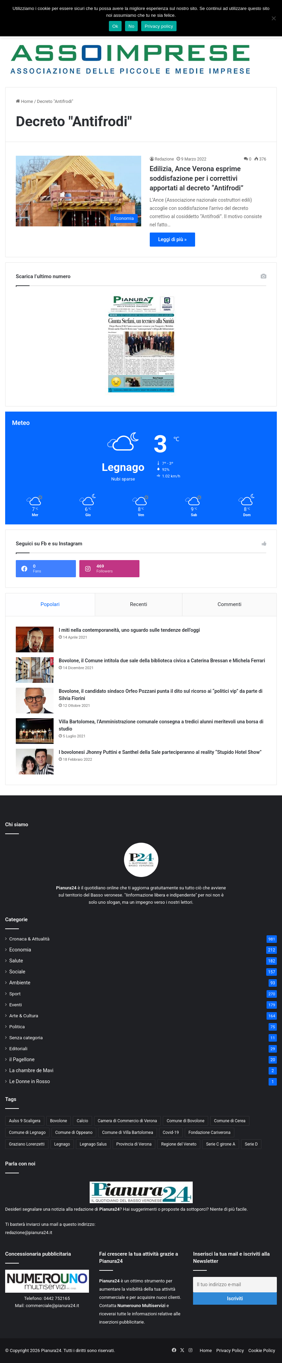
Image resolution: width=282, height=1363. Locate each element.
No (131, 26)
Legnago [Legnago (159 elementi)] (62, 1144)
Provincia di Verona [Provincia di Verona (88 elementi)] (134, 1144)
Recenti (138, 604)
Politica (17, 1026)
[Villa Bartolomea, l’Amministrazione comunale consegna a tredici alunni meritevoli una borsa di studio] (35, 731)
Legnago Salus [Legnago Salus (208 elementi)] (93, 1144)
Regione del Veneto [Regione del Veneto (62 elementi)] (178, 1144)
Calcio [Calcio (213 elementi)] (82, 1120)
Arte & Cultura (23, 1015)
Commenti (229, 604)
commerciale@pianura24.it (52, 1305)
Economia (20, 949)
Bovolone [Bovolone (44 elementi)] (58, 1120)
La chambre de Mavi (31, 1070)
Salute (16, 960)
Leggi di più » (172, 239)
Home (24, 101)
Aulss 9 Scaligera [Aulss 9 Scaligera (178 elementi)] (25, 1120)
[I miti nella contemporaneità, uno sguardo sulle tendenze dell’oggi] (35, 639)
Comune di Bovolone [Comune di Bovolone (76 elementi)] (185, 1120)
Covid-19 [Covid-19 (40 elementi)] (171, 1132)
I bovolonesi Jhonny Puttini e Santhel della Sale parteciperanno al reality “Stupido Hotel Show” (160, 752)
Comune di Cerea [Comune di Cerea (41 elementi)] (229, 1120)
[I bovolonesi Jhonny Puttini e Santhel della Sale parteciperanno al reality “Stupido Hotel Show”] (35, 761)
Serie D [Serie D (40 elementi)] (251, 1144)
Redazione (164, 159)
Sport (15, 993)
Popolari (50, 604)
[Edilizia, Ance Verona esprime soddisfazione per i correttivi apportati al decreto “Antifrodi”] (78, 191)
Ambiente (19, 982)
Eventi (15, 1004)
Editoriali (18, 1048)
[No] (273, 18)
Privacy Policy (230, 1350)
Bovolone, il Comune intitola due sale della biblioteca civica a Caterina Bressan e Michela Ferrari (162, 660)
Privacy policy (159, 26)
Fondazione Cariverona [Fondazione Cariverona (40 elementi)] (209, 1132)
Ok (115, 26)
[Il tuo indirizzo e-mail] (235, 1284)
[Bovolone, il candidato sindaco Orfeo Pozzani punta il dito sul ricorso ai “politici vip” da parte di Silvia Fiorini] (35, 700)
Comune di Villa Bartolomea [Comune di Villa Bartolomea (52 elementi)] (127, 1132)
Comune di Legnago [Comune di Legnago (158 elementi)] (27, 1132)
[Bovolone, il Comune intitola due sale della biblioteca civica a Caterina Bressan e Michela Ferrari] (35, 670)
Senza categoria (26, 1037)
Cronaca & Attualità (29, 938)
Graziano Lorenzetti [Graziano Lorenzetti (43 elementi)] (27, 1144)
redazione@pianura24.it (28, 1232)
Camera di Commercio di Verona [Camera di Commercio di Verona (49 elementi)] (127, 1120)
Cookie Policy (261, 1350)
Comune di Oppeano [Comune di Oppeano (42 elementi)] (74, 1132)
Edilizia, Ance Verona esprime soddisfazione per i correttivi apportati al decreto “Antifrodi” (197, 178)
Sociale (17, 971)
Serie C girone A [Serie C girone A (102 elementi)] (220, 1144)
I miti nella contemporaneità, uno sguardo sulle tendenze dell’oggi (129, 630)
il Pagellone (22, 1059)
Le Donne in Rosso (29, 1081)
